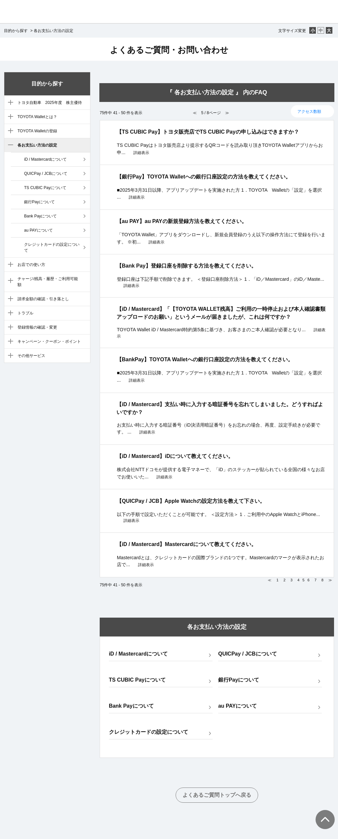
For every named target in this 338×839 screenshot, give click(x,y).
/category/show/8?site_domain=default (9, 299)
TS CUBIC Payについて (45, 187)
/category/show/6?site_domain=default (9, 265)
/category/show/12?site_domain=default (9, 356)
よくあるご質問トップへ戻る (217, 795)
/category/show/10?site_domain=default (9, 328)
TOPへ (321, 813)
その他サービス (31, 355)
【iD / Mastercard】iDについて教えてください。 (175, 456)
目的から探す (16, 30)
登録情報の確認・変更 (37, 327)
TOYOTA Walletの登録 (37, 131)
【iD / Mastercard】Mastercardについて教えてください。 (186, 544)
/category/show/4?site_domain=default (9, 131)
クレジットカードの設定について (52, 247)
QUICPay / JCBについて (45, 173)
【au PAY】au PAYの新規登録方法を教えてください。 (182, 221)
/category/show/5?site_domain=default (9, 145)
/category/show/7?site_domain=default (9, 281)
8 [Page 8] (322, 580)
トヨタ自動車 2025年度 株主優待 (49, 102)
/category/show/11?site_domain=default (9, 342)
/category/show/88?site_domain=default (9, 103)
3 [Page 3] (291, 580)
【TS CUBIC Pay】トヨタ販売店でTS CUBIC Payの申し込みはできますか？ (208, 132)
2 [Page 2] (285, 580)
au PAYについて (38, 230)
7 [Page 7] (316, 580)
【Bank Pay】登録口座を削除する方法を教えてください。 (186, 266)
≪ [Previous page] (269, 580)
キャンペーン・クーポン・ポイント (49, 341)
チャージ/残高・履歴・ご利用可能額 (47, 281)
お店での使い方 (31, 264)
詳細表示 (141, 153)
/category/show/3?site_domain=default (9, 117)
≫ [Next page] (330, 580)
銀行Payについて (39, 202)
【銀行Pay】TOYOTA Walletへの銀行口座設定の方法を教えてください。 (204, 176)
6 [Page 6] (308, 580)
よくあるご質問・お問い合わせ (169, 49)
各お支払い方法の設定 (37, 145)
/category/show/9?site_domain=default (9, 313)
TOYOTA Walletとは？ (37, 116)
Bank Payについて (40, 216)
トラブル (25, 313)
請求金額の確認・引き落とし (43, 299)
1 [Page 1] (278, 580)
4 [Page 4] (298, 580)
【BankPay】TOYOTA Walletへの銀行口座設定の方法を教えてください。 (205, 359)
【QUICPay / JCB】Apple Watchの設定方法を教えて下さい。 (191, 501)
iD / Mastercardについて (45, 159)
